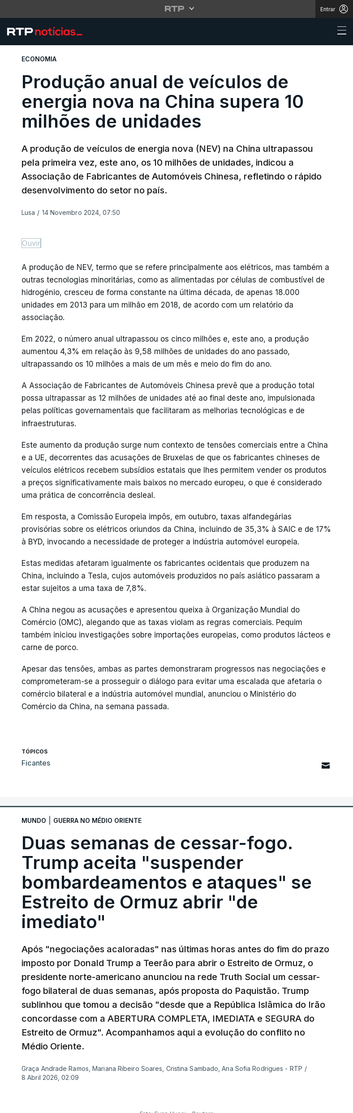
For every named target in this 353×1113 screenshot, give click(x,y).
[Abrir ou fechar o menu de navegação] (339, 32)
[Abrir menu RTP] (176, 8)
